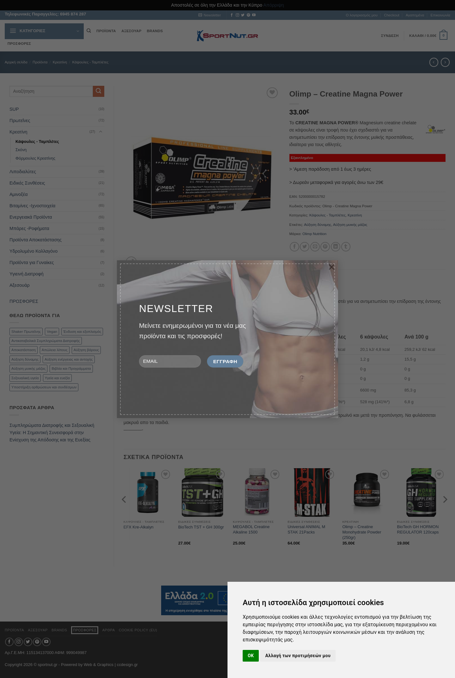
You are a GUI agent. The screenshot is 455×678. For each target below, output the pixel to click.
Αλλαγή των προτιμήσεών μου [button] (298, 655)
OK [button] (251, 655)
